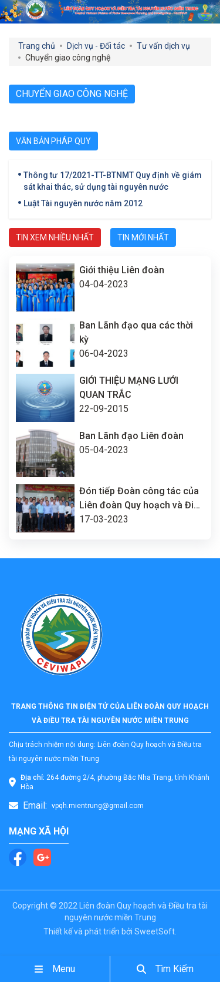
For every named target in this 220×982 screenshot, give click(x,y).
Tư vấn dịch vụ (163, 46)
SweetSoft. (155, 931)
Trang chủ (36, 46)
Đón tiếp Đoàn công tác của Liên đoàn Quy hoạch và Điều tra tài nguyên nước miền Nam (141, 498)
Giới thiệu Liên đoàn (121, 270)
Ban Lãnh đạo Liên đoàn (131, 435)
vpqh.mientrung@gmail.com (98, 806)
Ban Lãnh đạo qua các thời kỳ (136, 332)
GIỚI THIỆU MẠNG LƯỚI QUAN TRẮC (128, 387)
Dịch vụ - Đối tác (96, 46)
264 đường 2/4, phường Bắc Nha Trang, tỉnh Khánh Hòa (115, 782)
